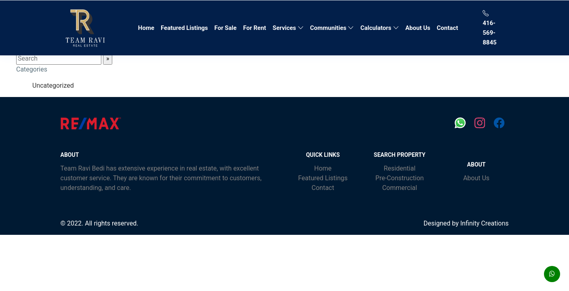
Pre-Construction (400, 178)
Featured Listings (184, 28)
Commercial (399, 188)
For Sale (225, 28)
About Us (417, 28)
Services (288, 28)
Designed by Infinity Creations (466, 223)
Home (147, 27)
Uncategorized (53, 85)
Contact (447, 28)
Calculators (379, 28)
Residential (400, 168)
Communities (332, 28)
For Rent (254, 28)
